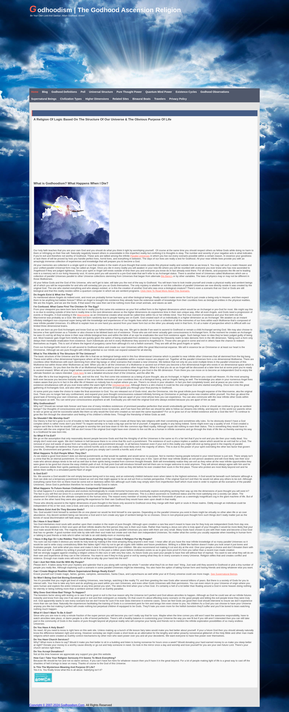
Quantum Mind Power (158, 91)
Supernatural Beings (43, 98)
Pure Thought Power (129, 91)
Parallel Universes (140, 255)
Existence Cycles (186, 91)
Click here (78, 373)
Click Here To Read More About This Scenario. (165, 291)
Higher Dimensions (97, 98)
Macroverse (83, 314)
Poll (83, 91)
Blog (45, 91)
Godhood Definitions (64, 91)
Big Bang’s (166, 276)
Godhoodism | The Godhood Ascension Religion (105, 9)
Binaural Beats (142, 98)
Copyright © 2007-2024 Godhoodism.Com (56, 705)
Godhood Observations (214, 91)
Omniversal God (121, 385)
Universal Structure (101, 91)
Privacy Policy (178, 98)
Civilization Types (71, 98)
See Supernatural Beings (224, 574)
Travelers (160, 98)
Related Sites (121, 98)
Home (34, 91)
